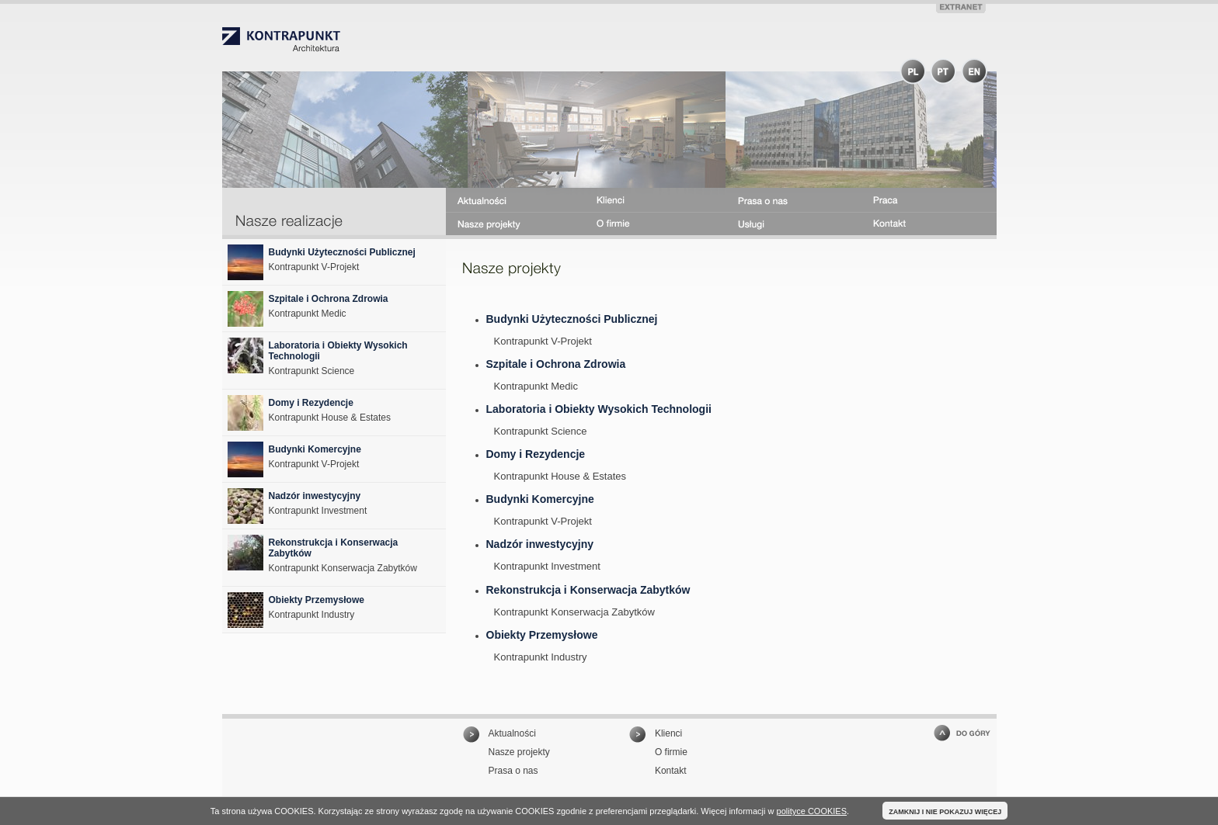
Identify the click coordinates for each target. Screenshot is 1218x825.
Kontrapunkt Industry (540, 657)
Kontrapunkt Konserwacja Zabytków (574, 612)
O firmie (671, 752)
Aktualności (512, 733)
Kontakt (671, 770)
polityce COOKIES (812, 811)
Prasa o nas (513, 770)
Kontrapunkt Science (540, 431)
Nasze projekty (519, 752)
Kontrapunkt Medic (536, 386)
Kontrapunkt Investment (547, 566)
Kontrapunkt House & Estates (560, 476)
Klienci (668, 733)
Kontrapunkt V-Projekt (543, 341)
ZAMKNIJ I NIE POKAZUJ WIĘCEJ (945, 812)
